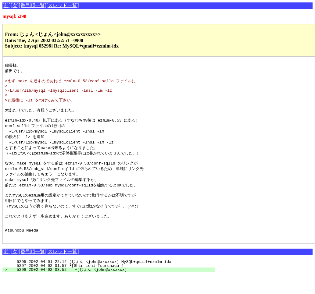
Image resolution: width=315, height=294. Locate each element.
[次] (15, 5)
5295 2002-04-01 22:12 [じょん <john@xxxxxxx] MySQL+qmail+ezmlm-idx (113, 280)
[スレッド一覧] (62, 5)
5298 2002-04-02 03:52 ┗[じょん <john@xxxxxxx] (111, 288)
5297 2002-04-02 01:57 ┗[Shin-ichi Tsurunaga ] (113, 284)
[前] (6, 5)
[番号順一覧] (32, 5)
